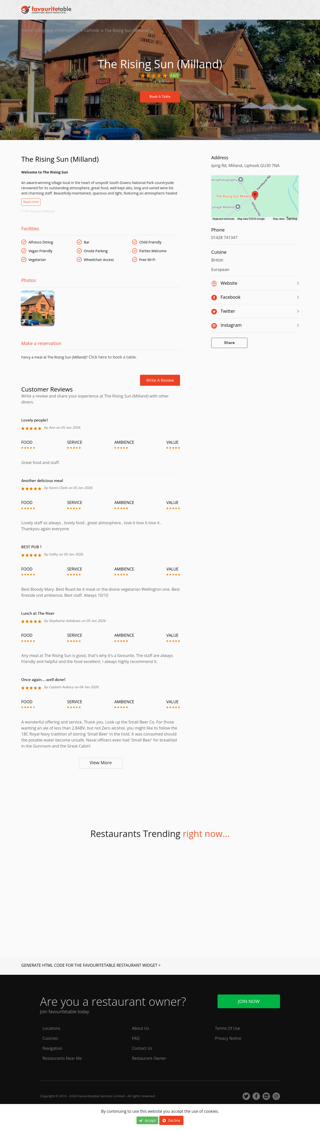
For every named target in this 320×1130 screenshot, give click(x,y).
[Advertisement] (100, 791)
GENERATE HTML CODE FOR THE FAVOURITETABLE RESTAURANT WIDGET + (91, 966)
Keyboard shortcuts (223, 219)
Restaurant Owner (149, 1058)
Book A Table (160, 97)
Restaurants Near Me (62, 1058)
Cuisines (50, 1038)
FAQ (136, 1038)
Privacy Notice (228, 1038)
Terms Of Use (227, 1028)
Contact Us (142, 1048)
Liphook (92, 30)
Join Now (249, 1001)
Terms (291, 218)
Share (229, 342)
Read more (30, 202)
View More (101, 764)
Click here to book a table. (112, 358)
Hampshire (68, 30)
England (45, 30)
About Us (140, 1028)
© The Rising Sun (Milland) (38, 211)
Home (26, 30)
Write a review (160, 381)
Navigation (52, 1048)
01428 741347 (224, 237)
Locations (51, 1028)
